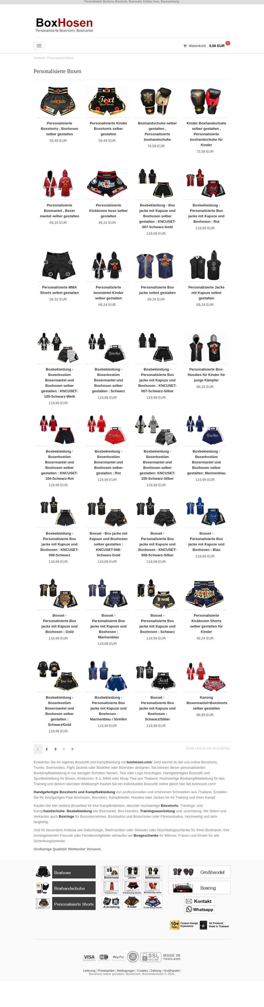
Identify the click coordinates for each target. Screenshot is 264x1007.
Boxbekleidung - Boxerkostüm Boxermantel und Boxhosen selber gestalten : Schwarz (108, 390)
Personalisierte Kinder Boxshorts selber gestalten (108, 128)
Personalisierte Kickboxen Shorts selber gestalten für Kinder (206, 643)
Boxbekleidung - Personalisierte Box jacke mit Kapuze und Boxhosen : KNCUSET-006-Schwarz (60, 563)
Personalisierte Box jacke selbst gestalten (157, 296)
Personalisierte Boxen (61, 58)
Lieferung (89, 996)
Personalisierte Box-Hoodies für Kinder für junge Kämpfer (206, 384)
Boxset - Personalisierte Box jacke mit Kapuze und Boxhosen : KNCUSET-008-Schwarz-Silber (157, 563)
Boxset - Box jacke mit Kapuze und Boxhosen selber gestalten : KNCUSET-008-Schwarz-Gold (108, 560)
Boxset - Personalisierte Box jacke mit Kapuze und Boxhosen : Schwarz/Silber (157, 731)
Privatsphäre (106, 996)
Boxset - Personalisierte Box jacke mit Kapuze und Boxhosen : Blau (206, 557)
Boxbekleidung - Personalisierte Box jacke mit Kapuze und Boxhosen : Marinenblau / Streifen (108, 731)
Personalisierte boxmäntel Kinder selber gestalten (109, 298)
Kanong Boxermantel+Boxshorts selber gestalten (206, 725)
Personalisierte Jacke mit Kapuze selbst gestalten (206, 298)
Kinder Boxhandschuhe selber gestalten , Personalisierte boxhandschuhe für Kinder (206, 136)
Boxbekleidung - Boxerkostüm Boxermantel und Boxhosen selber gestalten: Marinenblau (206, 477)
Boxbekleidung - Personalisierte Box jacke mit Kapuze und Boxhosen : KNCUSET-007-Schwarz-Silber (157, 392)
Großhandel (171, 996)
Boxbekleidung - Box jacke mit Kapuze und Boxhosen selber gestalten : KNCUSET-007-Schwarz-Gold (157, 219)
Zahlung (155, 996)
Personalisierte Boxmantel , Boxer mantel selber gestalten (59, 216)
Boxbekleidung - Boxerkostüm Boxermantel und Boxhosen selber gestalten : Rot (108, 475)
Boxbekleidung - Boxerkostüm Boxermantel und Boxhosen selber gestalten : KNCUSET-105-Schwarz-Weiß (59, 392)
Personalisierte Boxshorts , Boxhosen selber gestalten (59, 131)
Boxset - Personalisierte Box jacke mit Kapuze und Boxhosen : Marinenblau (108, 645)
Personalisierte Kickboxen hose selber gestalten (108, 213)
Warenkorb (197, 46)
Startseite (39, 58)
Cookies (142, 996)
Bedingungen (126, 996)
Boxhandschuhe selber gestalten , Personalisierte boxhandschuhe (157, 131)
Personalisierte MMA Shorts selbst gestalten (59, 298)
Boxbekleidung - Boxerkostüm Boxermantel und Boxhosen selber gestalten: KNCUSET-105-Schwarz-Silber (157, 477)
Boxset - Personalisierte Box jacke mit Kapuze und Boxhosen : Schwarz (157, 643)
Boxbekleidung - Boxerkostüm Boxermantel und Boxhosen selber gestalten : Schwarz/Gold (59, 733)
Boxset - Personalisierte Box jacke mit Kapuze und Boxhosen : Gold (60, 643)
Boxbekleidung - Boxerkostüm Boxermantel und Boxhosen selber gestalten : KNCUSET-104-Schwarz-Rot (59, 477)
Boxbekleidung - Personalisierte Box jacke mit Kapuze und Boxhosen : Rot (206, 216)
